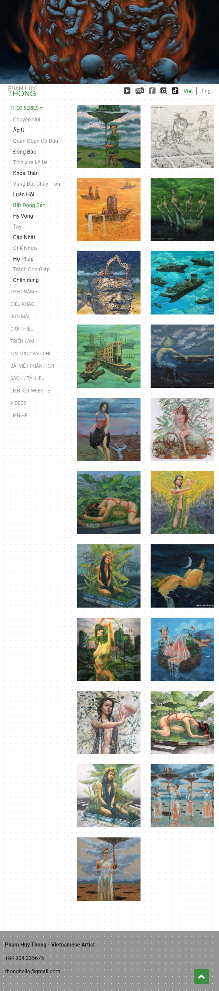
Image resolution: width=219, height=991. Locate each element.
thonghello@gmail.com (32, 971)
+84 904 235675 (24, 958)
